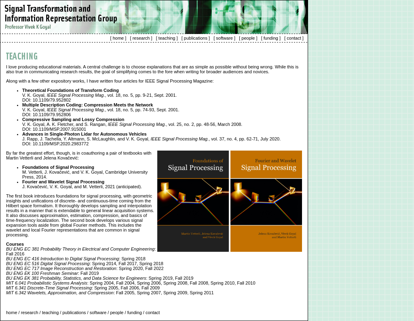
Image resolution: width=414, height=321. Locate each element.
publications (195, 38)
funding (271, 38)
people (248, 38)
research (141, 38)
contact (294, 38)
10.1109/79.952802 (52, 100)
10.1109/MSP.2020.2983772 (61, 143)
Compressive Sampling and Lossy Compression (73, 119)
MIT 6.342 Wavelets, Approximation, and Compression (60, 292)
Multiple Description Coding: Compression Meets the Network (87, 104)
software (224, 38)
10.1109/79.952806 (52, 114)
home (118, 38)
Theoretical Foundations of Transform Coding (70, 90)
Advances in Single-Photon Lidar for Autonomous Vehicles (84, 134)
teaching (166, 38)
